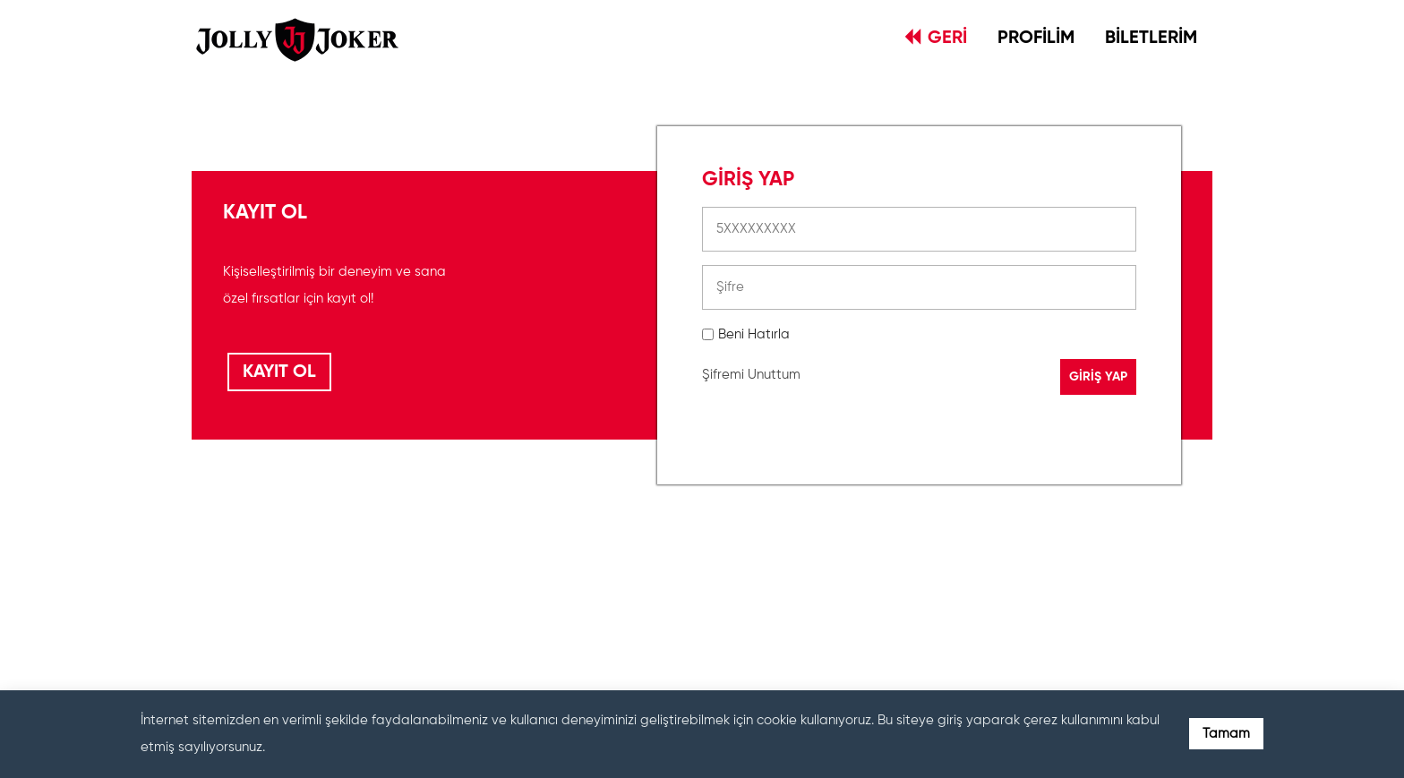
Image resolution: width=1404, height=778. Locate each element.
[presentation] (838, 585)
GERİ (936, 37)
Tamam (1226, 733)
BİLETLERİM (1151, 38)
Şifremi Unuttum (751, 374)
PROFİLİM (1035, 38)
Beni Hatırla (754, 334)
